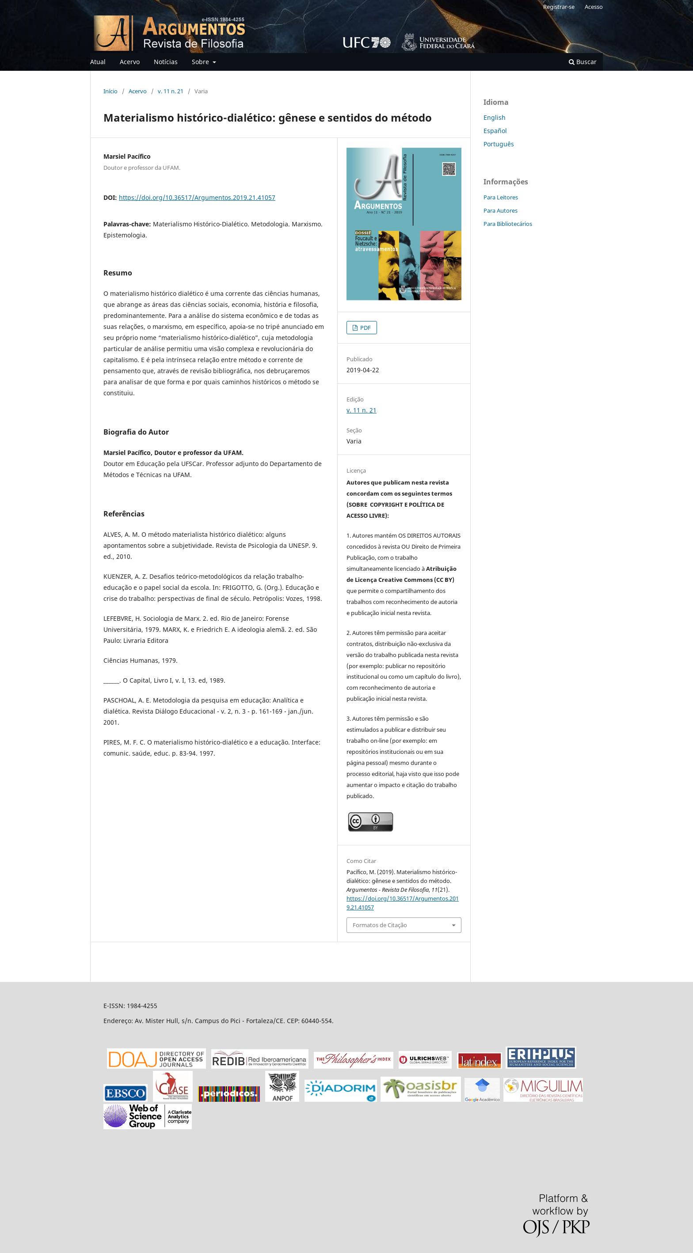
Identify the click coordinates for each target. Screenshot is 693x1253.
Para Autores (501, 210)
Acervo (130, 61)
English (495, 117)
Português (499, 144)
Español (495, 130)
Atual (98, 61)
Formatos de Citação (380, 925)
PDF (365, 328)
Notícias (166, 61)
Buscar (583, 61)
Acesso (594, 7)
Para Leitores (501, 197)
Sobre (201, 61)
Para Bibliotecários (508, 224)
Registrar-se (559, 7)
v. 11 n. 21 (170, 91)
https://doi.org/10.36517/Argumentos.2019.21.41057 (197, 197)
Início (110, 91)
